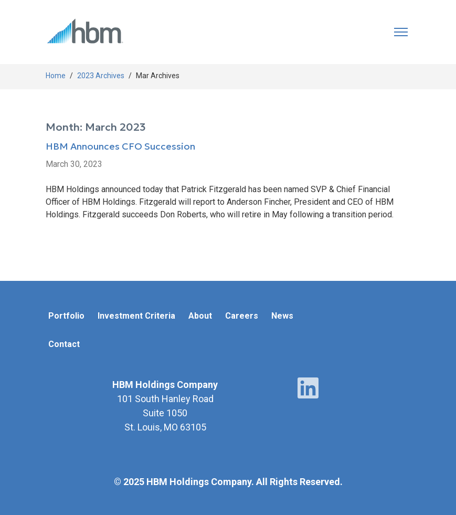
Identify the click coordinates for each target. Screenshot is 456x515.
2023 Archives (100, 75)
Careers (241, 316)
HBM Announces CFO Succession (120, 146)
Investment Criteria (136, 316)
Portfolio (66, 316)
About (200, 316)
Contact (64, 344)
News (282, 316)
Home (56, 75)
